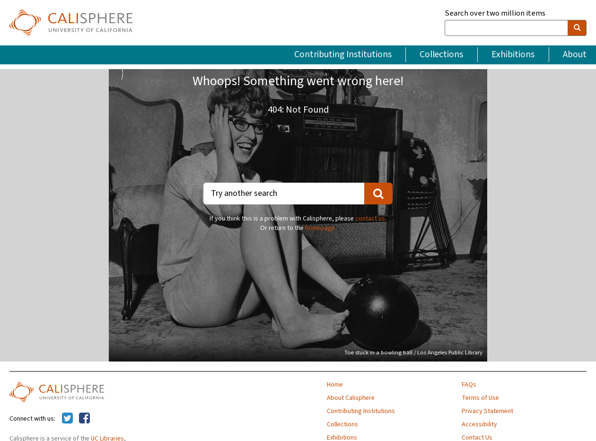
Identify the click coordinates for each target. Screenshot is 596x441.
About (575, 54)
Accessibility (479, 424)
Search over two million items (495, 13)
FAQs (469, 384)
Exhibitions (513, 54)
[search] (577, 28)
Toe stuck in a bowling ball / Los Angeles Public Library (413, 352)
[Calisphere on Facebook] (84, 419)
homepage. (320, 228)
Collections (441, 54)
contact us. (370, 218)
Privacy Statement (487, 411)
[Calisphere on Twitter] (67, 419)
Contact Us (477, 437)
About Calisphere (351, 398)
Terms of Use (480, 398)
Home (335, 384)
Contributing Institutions (343, 54)
